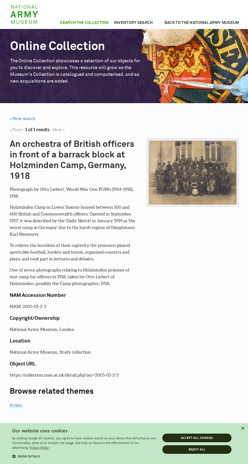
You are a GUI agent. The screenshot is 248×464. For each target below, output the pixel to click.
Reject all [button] (197, 449)
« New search (22, 118)
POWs (16, 405)
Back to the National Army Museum (201, 23)
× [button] (242, 428)
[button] (84, 456)
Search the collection (84, 23)
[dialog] (124, 443)
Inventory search (133, 23)
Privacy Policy (39, 448)
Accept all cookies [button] (197, 438)
